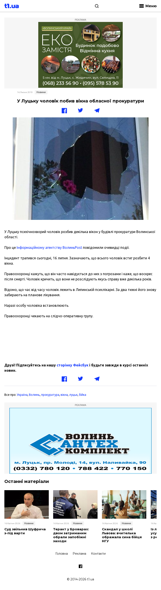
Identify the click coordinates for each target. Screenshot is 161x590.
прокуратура (50, 394)
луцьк (73, 394)
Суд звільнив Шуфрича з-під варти (25, 531)
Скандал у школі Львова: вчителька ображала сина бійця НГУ (122, 535)
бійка (82, 394)
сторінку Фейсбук (72, 365)
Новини (41, 92)
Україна (22, 394)
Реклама (79, 554)
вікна (64, 394)
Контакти (98, 554)
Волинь (34, 394)
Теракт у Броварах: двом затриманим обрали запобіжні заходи (71, 535)
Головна (61, 554)
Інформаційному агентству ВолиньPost (50, 247)
